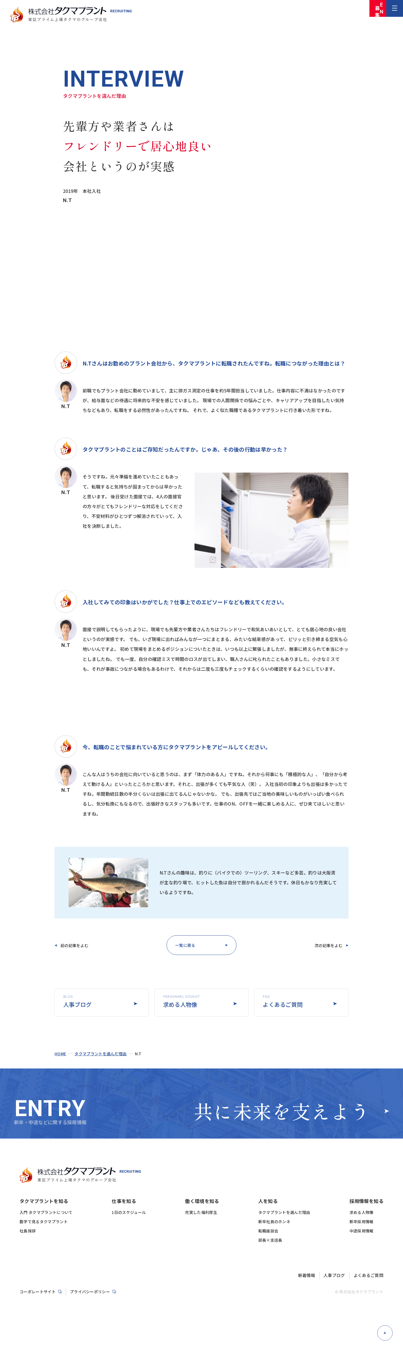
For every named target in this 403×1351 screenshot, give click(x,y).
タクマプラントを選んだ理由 (100, 1087)
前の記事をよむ (80, 945)
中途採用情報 (362, 1320)
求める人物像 (362, 1302)
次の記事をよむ (323, 945)
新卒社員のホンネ (274, 1311)
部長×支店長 (270, 1330)
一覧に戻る (183, 945)
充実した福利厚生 (201, 1302)
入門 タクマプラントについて (46, 1302)
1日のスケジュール (129, 1302)
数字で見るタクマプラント (44, 1311)
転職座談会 (268, 1320)
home (60, 1087)
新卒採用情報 (362, 1311)
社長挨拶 (28, 1320)
